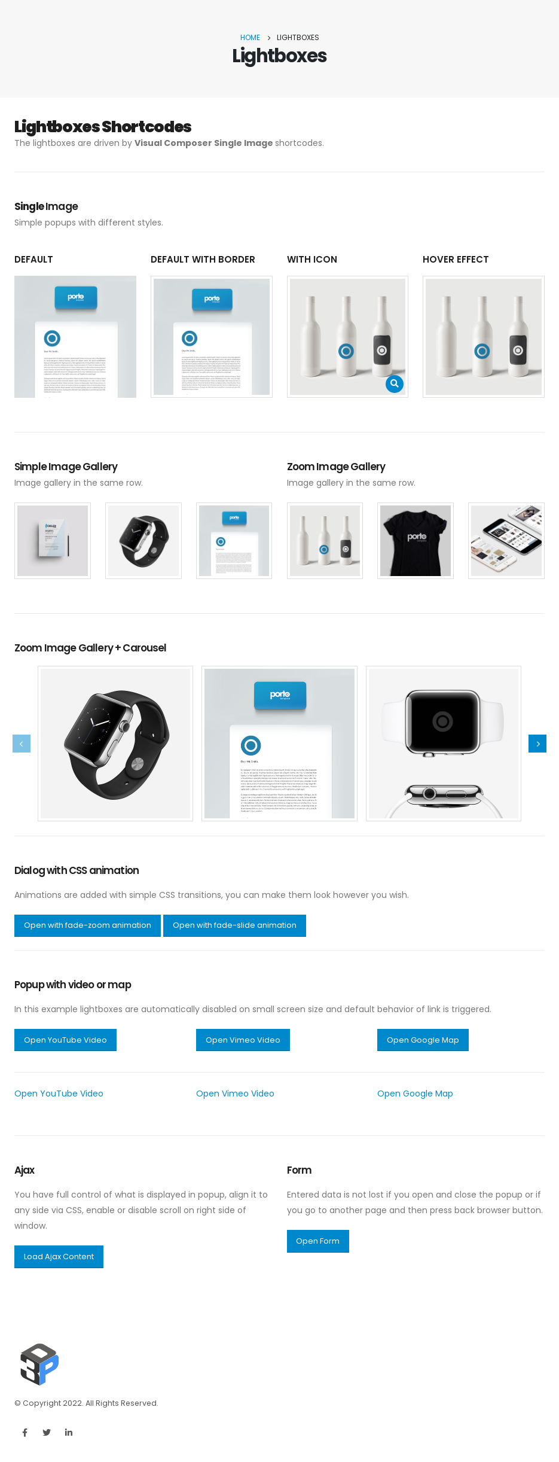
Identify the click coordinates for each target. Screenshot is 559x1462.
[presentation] (21, 744)
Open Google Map (423, 1040)
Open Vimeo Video (243, 1040)
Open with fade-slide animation (235, 925)
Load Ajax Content (59, 1256)
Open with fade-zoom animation (87, 925)
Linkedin (69, 1433)
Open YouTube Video (65, 1040)
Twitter (47, 1433)
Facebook (24, 1433)
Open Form (318, 1241)
